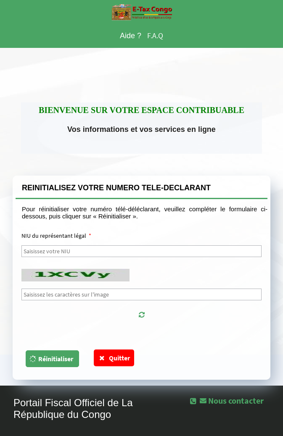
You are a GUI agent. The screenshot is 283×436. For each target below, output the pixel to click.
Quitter (114, 358)
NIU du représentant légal (56, 235)
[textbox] (141, 251)
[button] (141, 314)
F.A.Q (155, 35)
